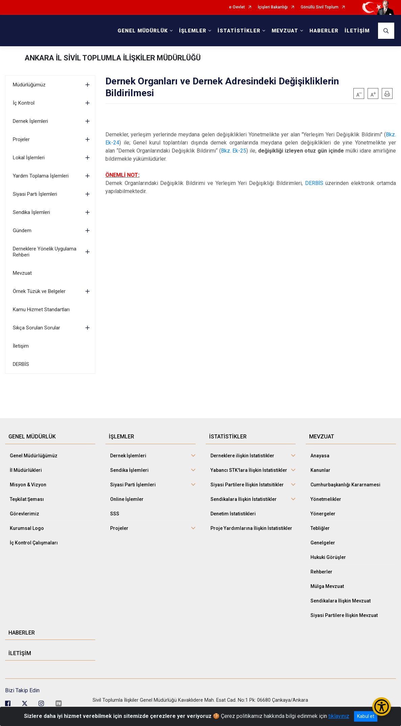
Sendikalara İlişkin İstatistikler (243, 499)
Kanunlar (320, 470)
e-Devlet (237, 7)
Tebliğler (320, 528)
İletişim (21, 346)
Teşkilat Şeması (27, 499)
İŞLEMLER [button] (192, 31)
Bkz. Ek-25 (234, 150)
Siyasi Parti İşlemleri (35, 194)
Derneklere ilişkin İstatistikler (242, 455)
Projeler (21, 139)
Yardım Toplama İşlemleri (41, 176)
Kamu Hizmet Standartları (41, 309)
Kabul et (365, 716)
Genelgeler (322, 542)
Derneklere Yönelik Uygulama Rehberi (44, 252)
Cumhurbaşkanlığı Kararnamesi (345, 484)
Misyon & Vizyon (28, 484)
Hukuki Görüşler (328, 557)
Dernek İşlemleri (30, 121)
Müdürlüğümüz (29, 85)
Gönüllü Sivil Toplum (320, 7)
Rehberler (321, 571)
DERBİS (21, 364)
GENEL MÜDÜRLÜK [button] (143, 31)
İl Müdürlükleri (26, 470)
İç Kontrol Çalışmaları (34, 542)
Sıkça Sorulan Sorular (36, 328)
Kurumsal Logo (27, 528)
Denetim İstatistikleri (233, 513)
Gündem (22, 230)
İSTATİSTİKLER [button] (239, 31)
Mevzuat (22, 273)
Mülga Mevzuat (327, 586)
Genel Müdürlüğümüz (33, 455)
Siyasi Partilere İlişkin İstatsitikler (247, 484)
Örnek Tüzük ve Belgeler (39, 291)
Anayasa (319, 455)
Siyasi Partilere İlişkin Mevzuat (344, 615)
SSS (114, 513)
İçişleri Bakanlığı (273, 7)
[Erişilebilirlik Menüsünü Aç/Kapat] (381, 706)
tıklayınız (338, 716)
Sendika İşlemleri (31, 212)
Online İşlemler (127, 499)
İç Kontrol (23, 103)
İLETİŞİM (357, 31)
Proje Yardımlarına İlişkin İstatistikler (251, 528)
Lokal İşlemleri (29, 158)
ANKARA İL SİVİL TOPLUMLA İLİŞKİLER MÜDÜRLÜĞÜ (113, 58)
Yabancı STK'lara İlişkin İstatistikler (248, 470)
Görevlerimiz (24, 513)
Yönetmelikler (325, 499)
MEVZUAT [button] (285, 31)
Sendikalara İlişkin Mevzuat (340, 600)
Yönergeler (322, 513)
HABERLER (324, 31)
